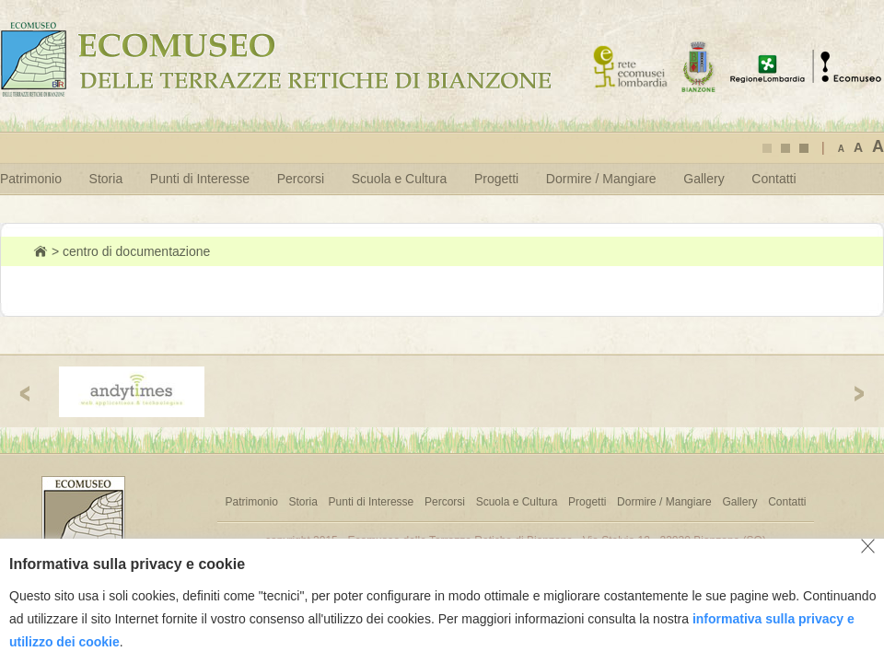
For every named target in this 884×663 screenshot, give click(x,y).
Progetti (496, 178)
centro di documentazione (136, 251)
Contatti (773, 178)
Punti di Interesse (200, 178)
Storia (106, 178)
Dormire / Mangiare (601, 178)
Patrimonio (31, 178)
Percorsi (300, 178)
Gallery (703, 178)
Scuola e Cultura (400, 178)
